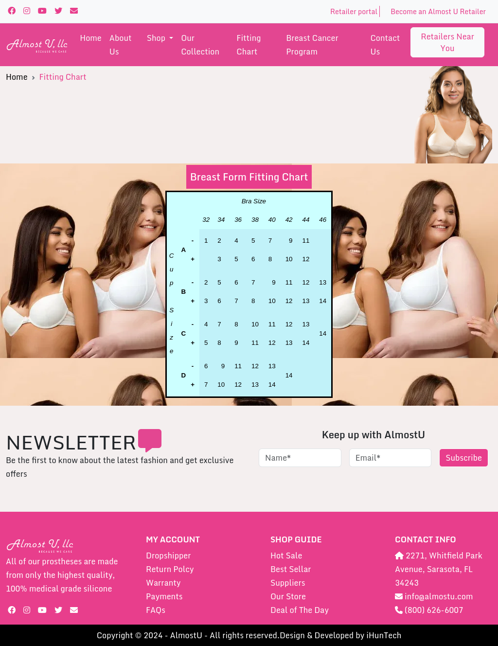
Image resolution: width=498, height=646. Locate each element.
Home (91, 38)
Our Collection (200, 45)
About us (120, 45)
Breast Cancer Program (312, 45)
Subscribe (463, 457)
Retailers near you (447, 42)
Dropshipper (168, 555)
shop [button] (157, 38)
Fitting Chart (248, 45)
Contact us (385, 45)
